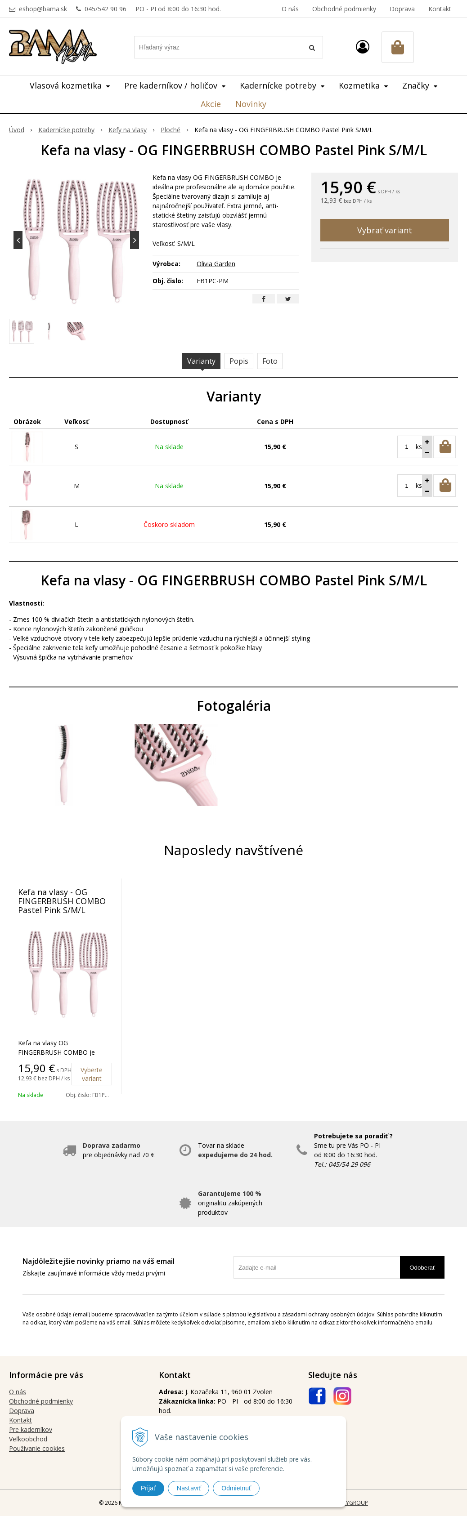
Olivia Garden (216, 263)
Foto (270, 361)
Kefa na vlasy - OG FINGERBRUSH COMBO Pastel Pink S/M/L (62, 901)
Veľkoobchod (28, 1439)
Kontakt (439, 8)
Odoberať (422, 1267)
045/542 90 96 (105, 8)
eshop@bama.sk (43, 8)
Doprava (402, 8)
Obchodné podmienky (344, 8)
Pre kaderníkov (30, 1429)
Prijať (148, 1488)
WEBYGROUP (351, 1503)
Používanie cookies (37, 1448)
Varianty (201, 361)
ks (419, 446)
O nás (290, 8)
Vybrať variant (384, 230)
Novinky (250, 103)
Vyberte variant (92, 1074)
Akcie (211, 103)
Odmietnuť (236, 1488)
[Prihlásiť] (362, 46)
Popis (238, 361)
